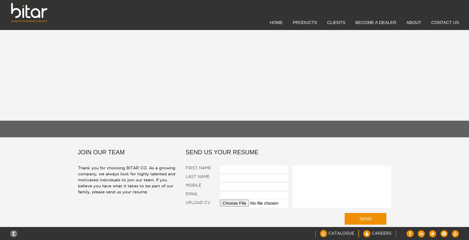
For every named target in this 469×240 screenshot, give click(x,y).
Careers (377, 233)
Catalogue (337, 233)
